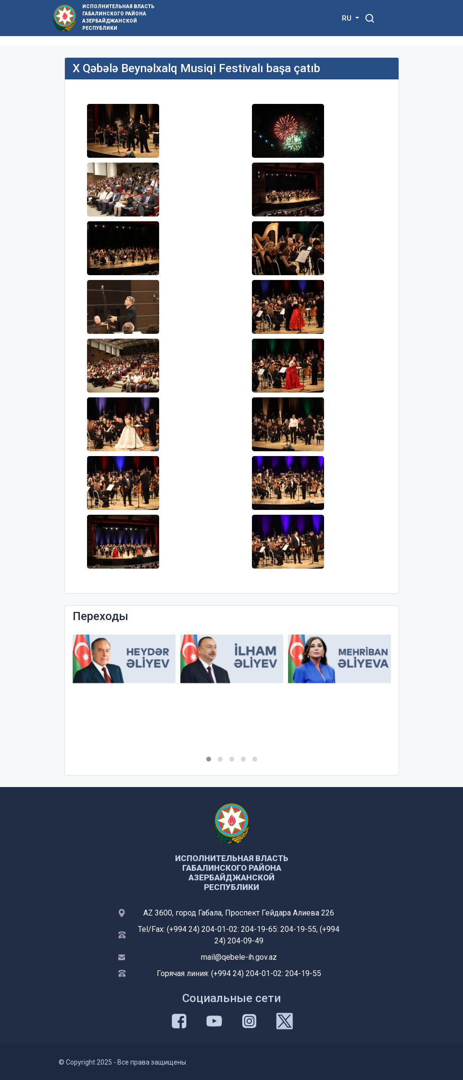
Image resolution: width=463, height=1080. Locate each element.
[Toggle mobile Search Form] (370, 17)
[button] (208, 759)
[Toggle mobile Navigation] (393, 18)
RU (347, 18)
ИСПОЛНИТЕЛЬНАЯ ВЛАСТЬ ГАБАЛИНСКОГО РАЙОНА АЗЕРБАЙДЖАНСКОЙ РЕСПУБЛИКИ (118, 17)
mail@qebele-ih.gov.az (239, 957)
